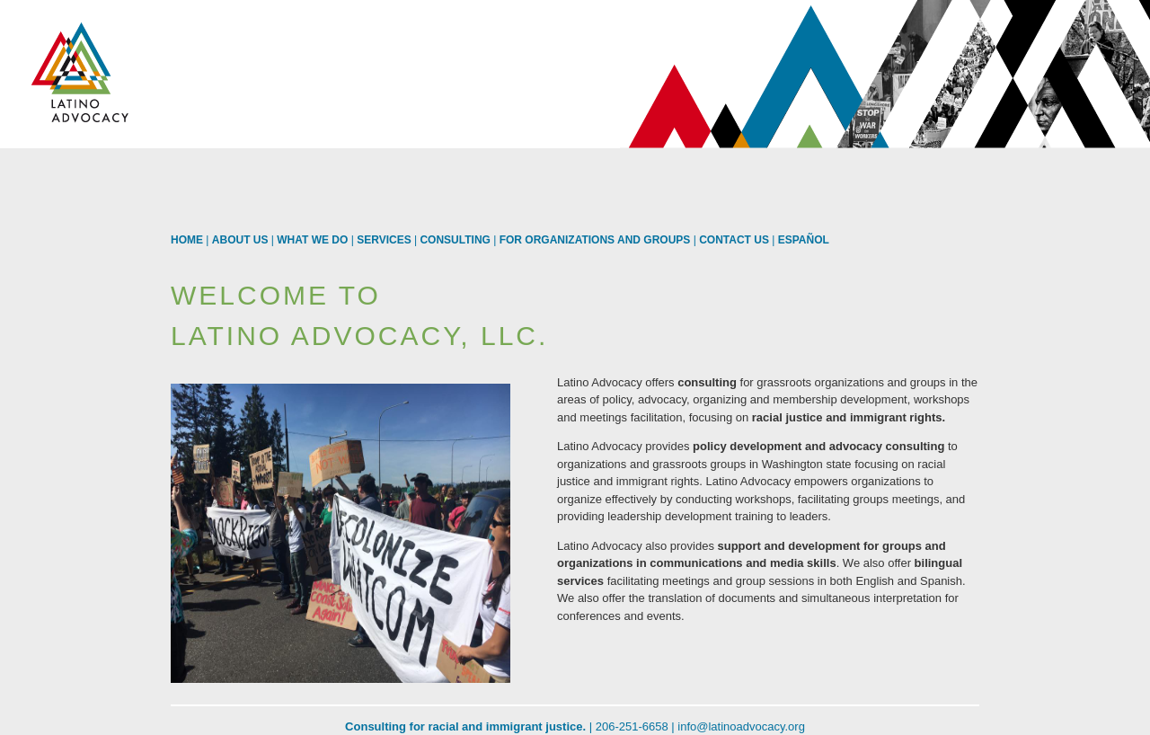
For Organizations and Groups (595, 240)
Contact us (734, 240)
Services (384, 240)
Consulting (455, 240)
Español (803, 240)
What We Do (312, 240)
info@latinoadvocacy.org (741, 726)
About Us (240, 240)
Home (187, 240)
